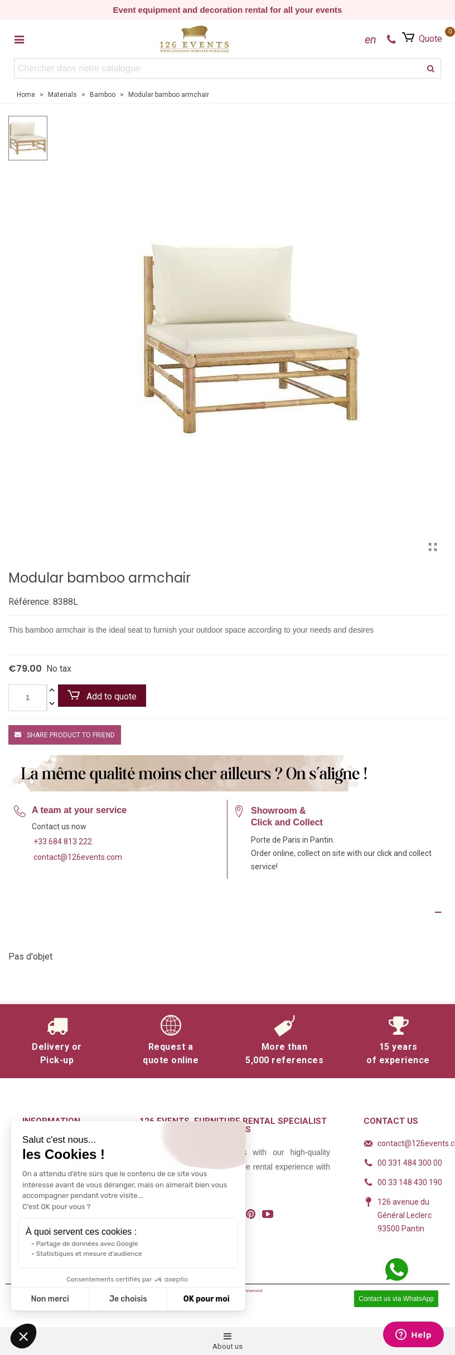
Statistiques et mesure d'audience (89, 1254)
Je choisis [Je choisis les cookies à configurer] (128, 1299)
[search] (431, 68)
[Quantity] (27, 697)
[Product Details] (227, 912)
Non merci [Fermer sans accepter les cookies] (50, 1299)
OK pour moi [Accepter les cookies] (206, 1299)
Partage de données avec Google (87, 1244)
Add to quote (102, 696)
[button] (23, 1336)
